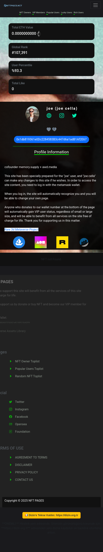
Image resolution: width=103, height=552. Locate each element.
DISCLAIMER (27, 465)
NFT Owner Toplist (31, 361)
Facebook (25, 417)
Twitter (23, 402)
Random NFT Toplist (32, 376)
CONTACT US (27, 480)
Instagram (25, 409)
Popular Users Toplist (33, 369)
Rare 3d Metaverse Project (21, 229)
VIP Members (38, 12)
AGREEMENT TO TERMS (35, 457)
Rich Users (79, 12)
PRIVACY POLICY (30, 472)
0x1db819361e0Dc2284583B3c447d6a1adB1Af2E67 (51, 139)
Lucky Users (66, 12)
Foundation (26, 431)
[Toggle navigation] (95, 5)
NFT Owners (25, 12)
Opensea (24, 424)
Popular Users (53, 12)
